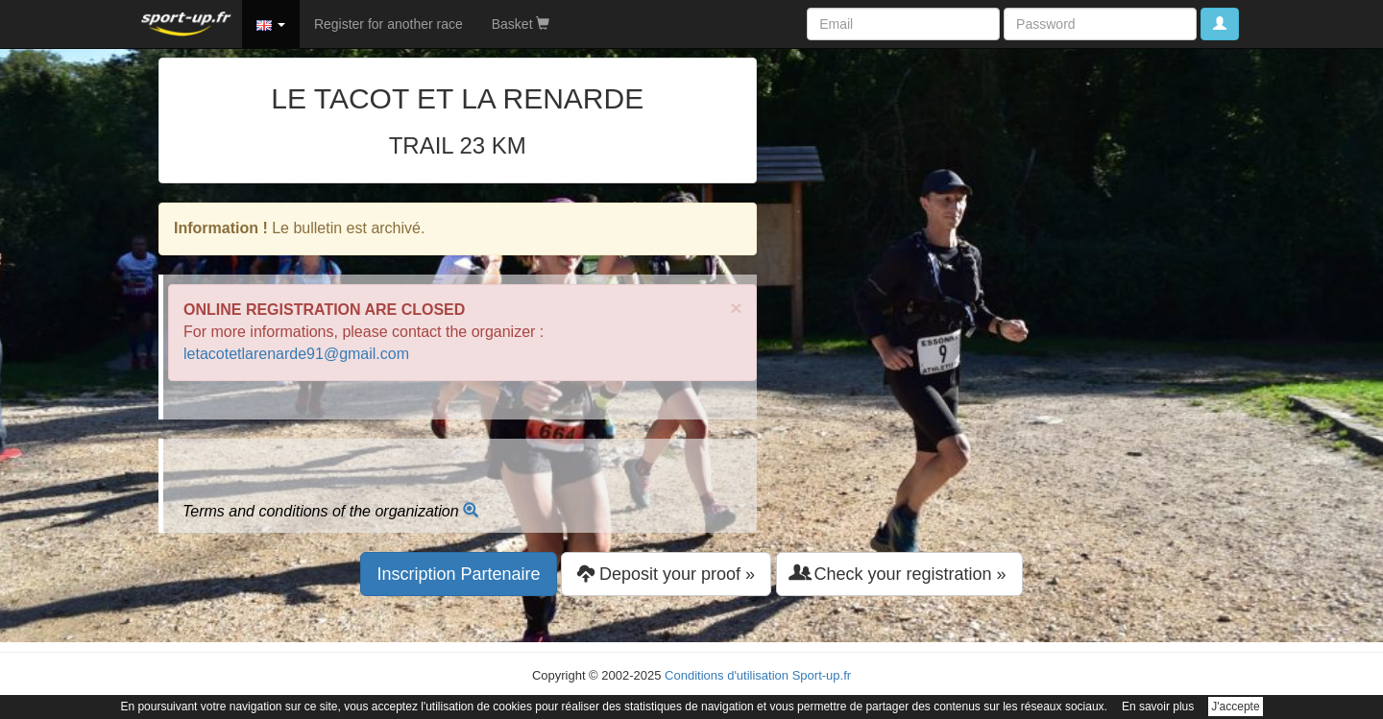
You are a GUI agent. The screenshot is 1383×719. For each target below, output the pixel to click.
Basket (521, 24)
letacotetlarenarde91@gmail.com (296, 354)
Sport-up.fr (821, 675)
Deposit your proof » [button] (666, 573)
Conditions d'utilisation (727, 675)
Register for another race (388, 24)
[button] (271, 24)
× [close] (735, 308)
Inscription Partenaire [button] (458, 574)
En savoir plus (1158, 706)
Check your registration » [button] (899, 573)
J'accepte (1235, 706)
